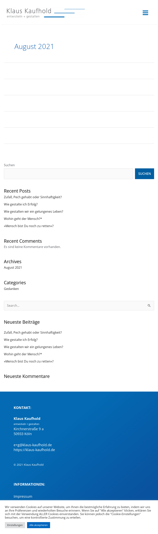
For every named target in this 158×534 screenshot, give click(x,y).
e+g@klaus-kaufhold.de (33, 445)
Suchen (9, 165)
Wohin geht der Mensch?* (23, 219)
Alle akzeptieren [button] (38, 525)
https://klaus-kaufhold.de (34, 450)
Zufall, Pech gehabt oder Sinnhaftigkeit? (33, 197)
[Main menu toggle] (145, 13)
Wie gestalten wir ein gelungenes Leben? (33, 212)
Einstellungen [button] (15, 525)
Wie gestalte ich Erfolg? (21, 205)
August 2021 (13, 268)
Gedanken (11, 289)
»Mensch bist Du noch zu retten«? (29, 226)
